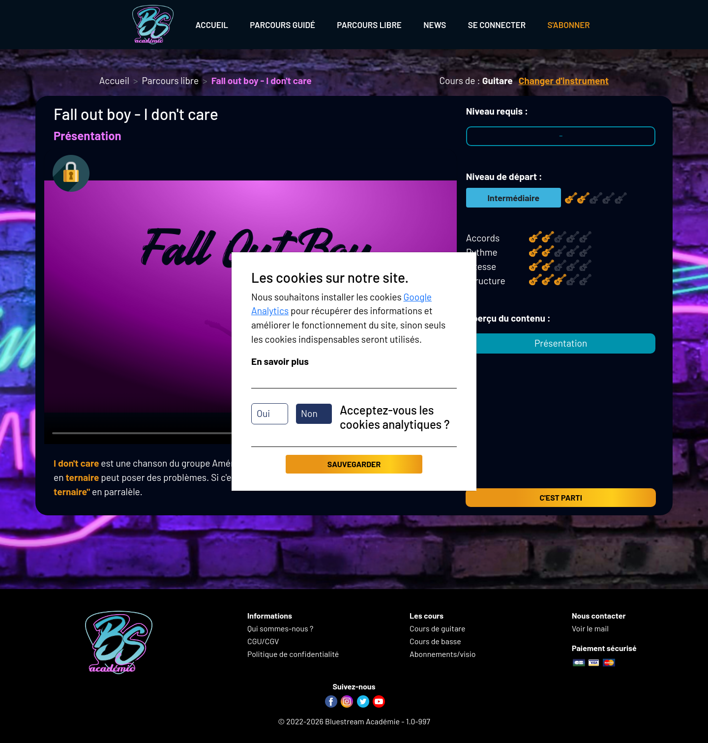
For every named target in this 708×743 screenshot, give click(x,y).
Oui (263, 413)
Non (309, 413)
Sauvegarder (354, 464)
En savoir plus (280, 361)
